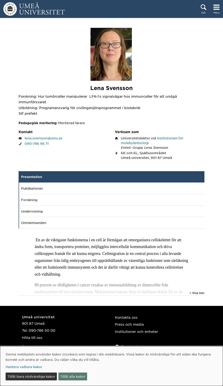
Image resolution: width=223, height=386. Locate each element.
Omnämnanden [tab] (33, 223)
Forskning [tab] (29, 200)
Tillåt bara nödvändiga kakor (31, 376)
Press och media (129, 324)
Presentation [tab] (31, 177)
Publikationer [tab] (32, 188)
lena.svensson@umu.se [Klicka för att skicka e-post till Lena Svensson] (43, 138)
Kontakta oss (126, 317)
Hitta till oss (32, 337)
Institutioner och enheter (136, 331)
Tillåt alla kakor (72, 376)
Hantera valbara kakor (24, 367)
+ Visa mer (196, 293)
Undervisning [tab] (32, 211)
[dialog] (111, 366)
